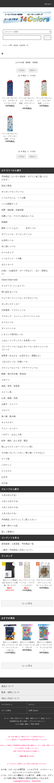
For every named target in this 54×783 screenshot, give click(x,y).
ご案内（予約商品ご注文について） (17, 550)
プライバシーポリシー (36, 721)
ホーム (5, 45)
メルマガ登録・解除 (21, 724)
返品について (45, 718)
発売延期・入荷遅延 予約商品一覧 (17, 544)
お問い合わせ (33, 710)
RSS (32, 724)
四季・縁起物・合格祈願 (17, 45)
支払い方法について (17, 718)
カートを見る (6, 710)
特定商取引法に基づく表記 (18, 721)
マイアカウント (7, 704)
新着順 (35, 62)
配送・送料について (32, 718)
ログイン (32, 704)
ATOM (37, 724)
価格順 (28, 62)
